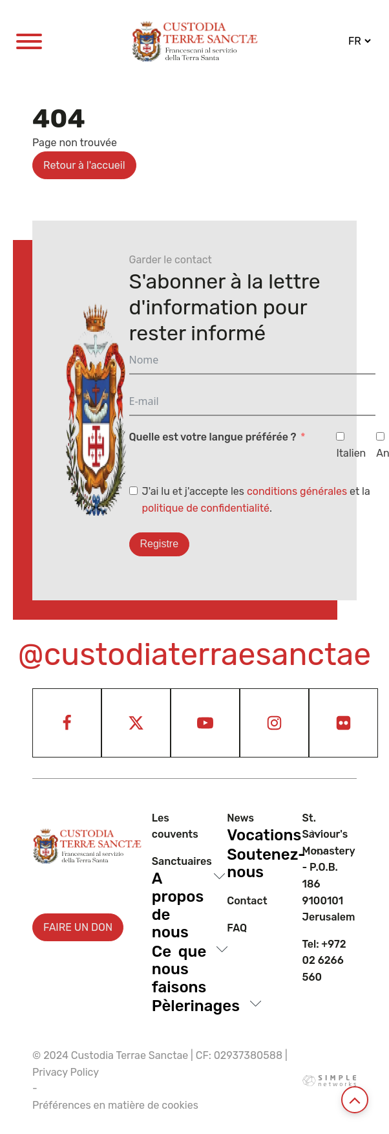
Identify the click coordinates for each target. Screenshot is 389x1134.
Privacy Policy (65, 1072)
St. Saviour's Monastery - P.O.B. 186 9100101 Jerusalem (328, 868)
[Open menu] (29, 41)
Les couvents (175, 826)
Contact (247, 901)
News (240, 818)
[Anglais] (380, 436)
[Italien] (340, 436)
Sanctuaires (182, 861)
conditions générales (297, 491)
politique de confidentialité (205, 508)
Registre (159, 543)
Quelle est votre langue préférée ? (213, 437)
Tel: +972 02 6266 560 (324, 960)
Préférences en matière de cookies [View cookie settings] (115, 1105)
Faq (237, 928)
